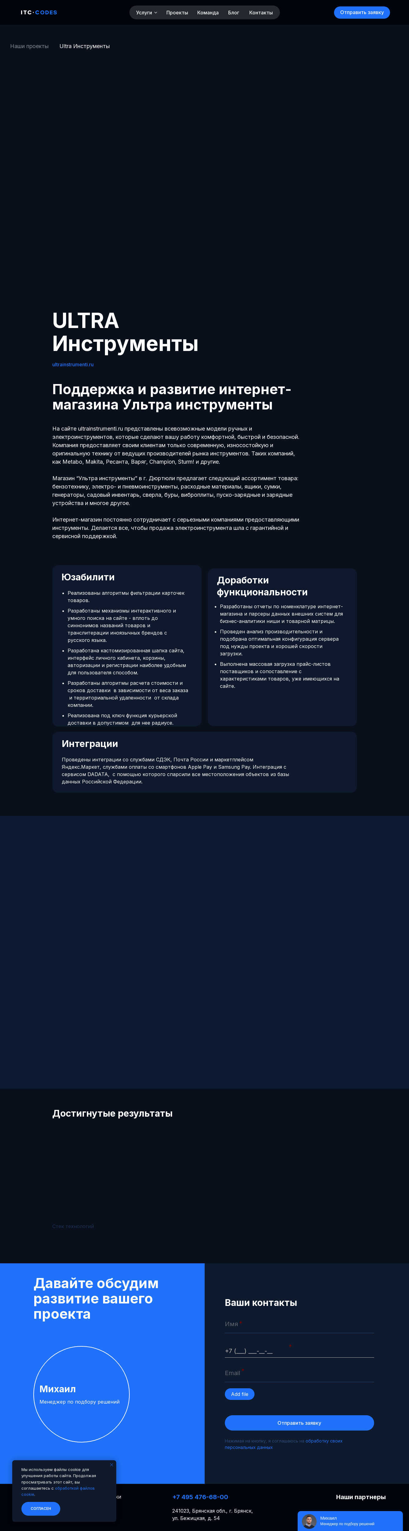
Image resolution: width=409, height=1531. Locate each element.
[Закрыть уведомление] (112, 1465)
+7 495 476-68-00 (200, 1497)
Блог (233, 12)
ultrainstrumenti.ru (73, 364)
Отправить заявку (299, 1423)
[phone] (299, 1348)
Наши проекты (29, 46)
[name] (299, 1324)
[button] (362, 12)
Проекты (177, 12)
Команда (208, 12)
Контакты (261, 12)
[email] (299, 1373)
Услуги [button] (144, 12)
